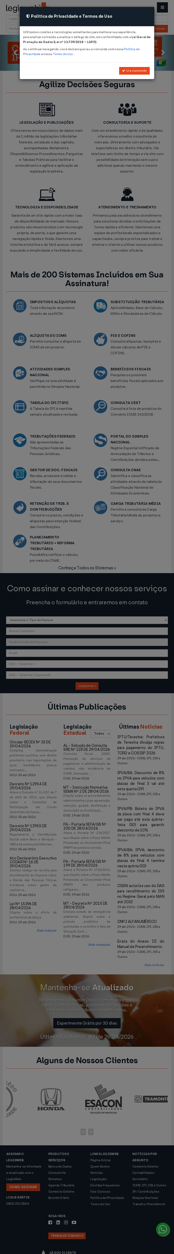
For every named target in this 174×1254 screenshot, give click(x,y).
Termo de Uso (63, 54)
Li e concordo (134, 71)
